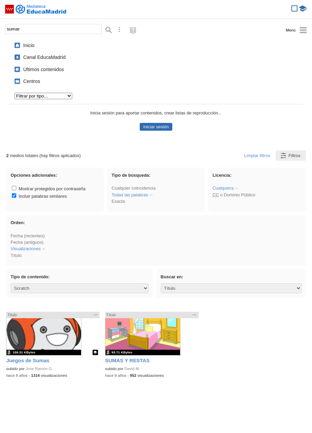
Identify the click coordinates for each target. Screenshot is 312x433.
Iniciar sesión (156, 126)
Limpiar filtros (257, 155)
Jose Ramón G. (39, 369)
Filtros (290, 155)
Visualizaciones (26, 248)
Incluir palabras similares (39, 196)
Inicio (29, 45)
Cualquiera (223, 188)
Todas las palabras (130, 194)
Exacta (118, 201)
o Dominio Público (234, 194)
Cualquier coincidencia (134, 188)
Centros (31, 81)
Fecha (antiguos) (27, 242)
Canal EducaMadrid (44, 57)
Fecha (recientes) (27, 235)
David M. (132, 369)
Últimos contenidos (43, 69)
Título (16, 255)
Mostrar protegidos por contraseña (48, 188)
